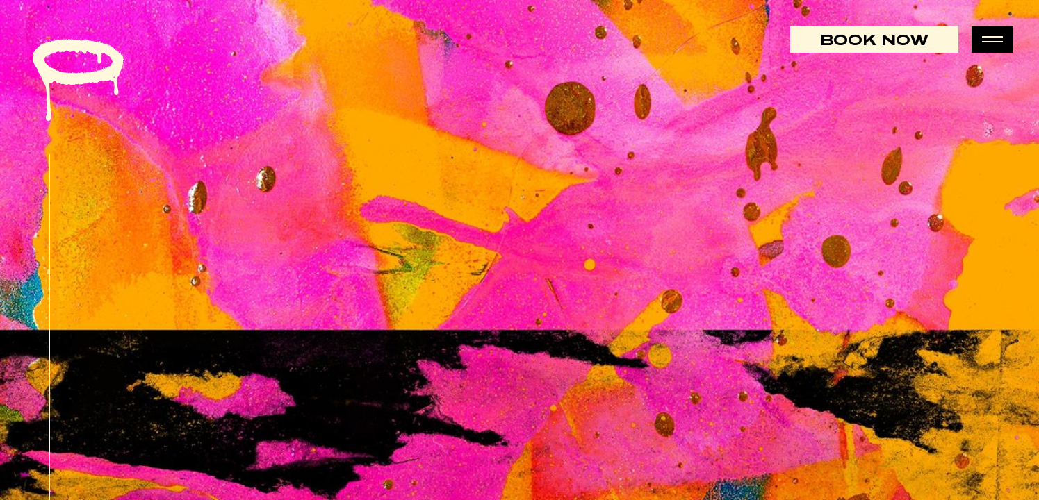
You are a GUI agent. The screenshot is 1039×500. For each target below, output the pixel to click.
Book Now (874, 39)
